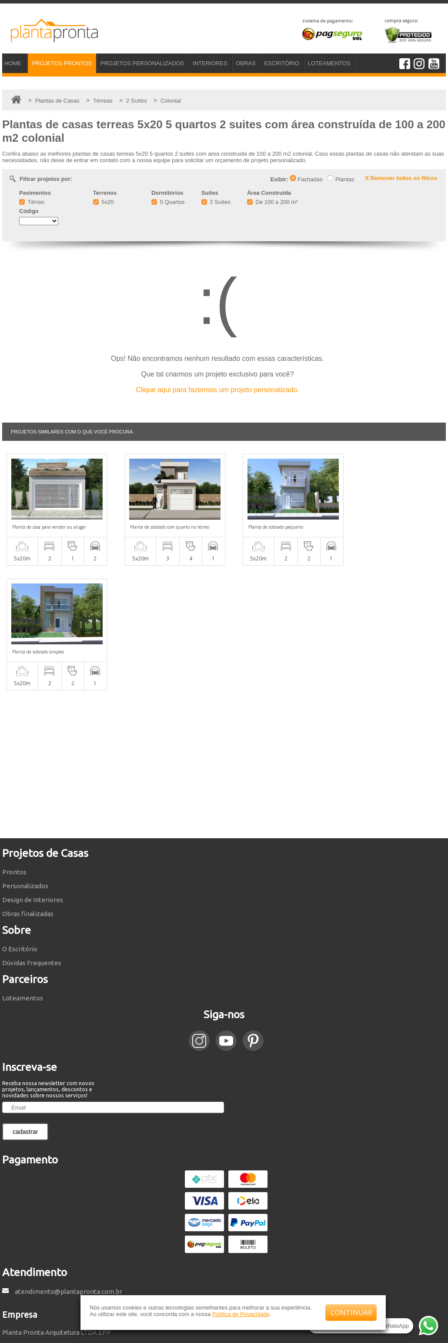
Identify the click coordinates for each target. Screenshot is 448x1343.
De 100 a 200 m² (272, 202)
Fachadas (306, 179)
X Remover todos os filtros (401, 178)
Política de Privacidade (241, 1314)
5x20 (103, 202)
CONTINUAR (351, 1312)
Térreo (31, 202)
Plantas (340, 179)
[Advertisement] (224, 639)
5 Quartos (168, 202)
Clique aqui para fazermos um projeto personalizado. (217, 389)
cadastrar (25, 1006)
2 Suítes (216, 202)
